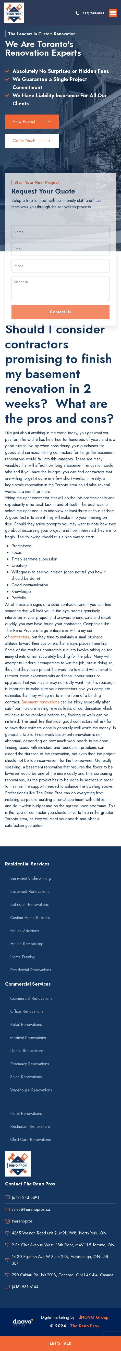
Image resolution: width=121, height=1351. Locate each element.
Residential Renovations (30, 970)
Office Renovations (26, 1011)
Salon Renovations (26, 1077)
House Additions (24, 931)
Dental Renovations (27, 1051)
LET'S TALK (60, 1343)
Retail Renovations (26, 1024)
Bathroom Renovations (29, 904)
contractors (19, 637)
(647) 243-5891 (92, 13)
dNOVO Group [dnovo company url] (93, 1317)
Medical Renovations (28, 1038)
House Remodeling (26, 944)
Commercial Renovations (31, 998)
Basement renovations (39, 702)
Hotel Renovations (26, 1113)
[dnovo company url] (23, 1323)
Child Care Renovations (30, 1140)
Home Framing (22, 957)
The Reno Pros (84, 1326)
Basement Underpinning (30, 878)
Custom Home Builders (30, 918)
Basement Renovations (29, 891)
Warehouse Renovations (31, 1090)
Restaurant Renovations (30, 1126)
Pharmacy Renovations (29, 1064)
